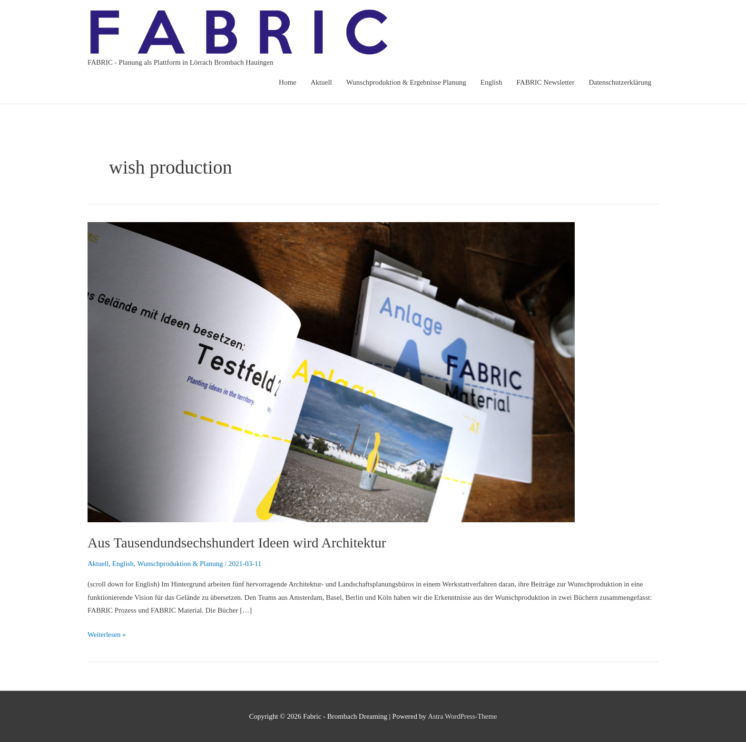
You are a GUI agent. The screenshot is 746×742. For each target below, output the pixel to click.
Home (287, 82)
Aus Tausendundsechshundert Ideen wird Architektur (239, 542)
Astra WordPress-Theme (462, 716)
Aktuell (321, 82)
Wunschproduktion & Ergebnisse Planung (406, 82)
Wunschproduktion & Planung (181, 563)
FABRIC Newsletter (546, 82)
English (491, 82)
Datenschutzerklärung (620, 82)
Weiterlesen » (107, 633)
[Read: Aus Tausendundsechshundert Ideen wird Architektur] (331, 371)
